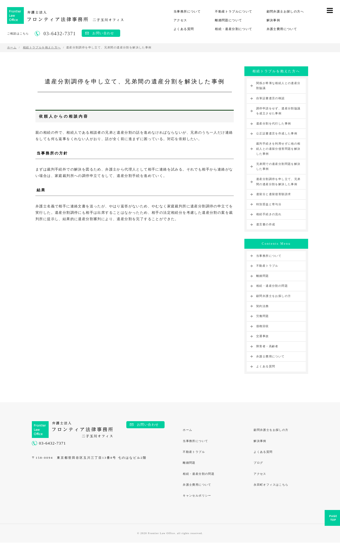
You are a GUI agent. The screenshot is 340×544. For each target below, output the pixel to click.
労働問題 (262, 316)
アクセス (180, 20)
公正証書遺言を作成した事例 (276, 133)
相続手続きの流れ (268, 214)
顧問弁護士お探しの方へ (285, 11)
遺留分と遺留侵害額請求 (273, 194)
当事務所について (187, 11)
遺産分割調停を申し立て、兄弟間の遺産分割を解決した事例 (278, 181)
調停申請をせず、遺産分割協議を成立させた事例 (278, 111)
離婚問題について (228, 20)
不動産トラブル (267, 265)
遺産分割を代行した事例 (273, 123)
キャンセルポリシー (197, 496)
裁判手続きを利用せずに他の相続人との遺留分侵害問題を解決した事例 (278, 148)
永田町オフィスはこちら (271, 485)
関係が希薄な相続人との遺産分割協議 (278, 85)
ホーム (187, 430)
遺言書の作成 (265, 224)
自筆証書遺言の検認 (270, 98)
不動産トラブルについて (233, 11)
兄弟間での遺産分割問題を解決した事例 (278, 166)
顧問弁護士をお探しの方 (273, 296)
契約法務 (262, 306)
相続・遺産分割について (233, 29)
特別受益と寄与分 (268, 204)
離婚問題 (262, 276)
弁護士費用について (282, 29)
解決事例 (273, 20)
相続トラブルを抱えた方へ (276, 71)
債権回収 (262, 326)
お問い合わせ (103, 33)
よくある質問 (184, 29)
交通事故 (262, 336)
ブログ (258, 463)
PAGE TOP (332, 519)
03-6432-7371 (52, 443)
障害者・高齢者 (267, 346)
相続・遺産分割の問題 (272, 285)
